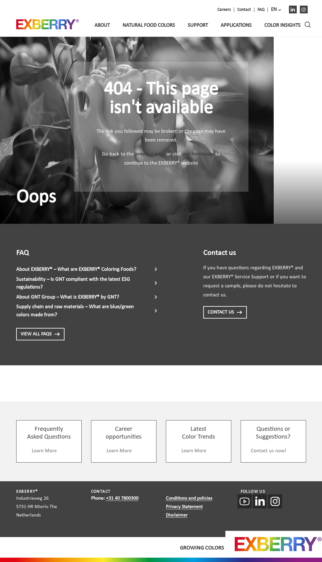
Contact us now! (268, 451)
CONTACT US (225, 312)
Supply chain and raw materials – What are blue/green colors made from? (75, 311)
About (102, 25)
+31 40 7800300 (122, 498)
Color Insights (282, 25)
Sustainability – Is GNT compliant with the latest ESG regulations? (73, 283)
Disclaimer (177, 515)
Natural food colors (149, 25)
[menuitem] (276, 10)
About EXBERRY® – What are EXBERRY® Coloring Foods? (76, 269)
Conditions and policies (189, 498)
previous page (150, 154)
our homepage (198, 154)
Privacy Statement (184, 506)
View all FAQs (40, 334)
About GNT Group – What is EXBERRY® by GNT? (67, 297)
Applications (236, 25)
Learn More (44, 451)
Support (198, 25)
